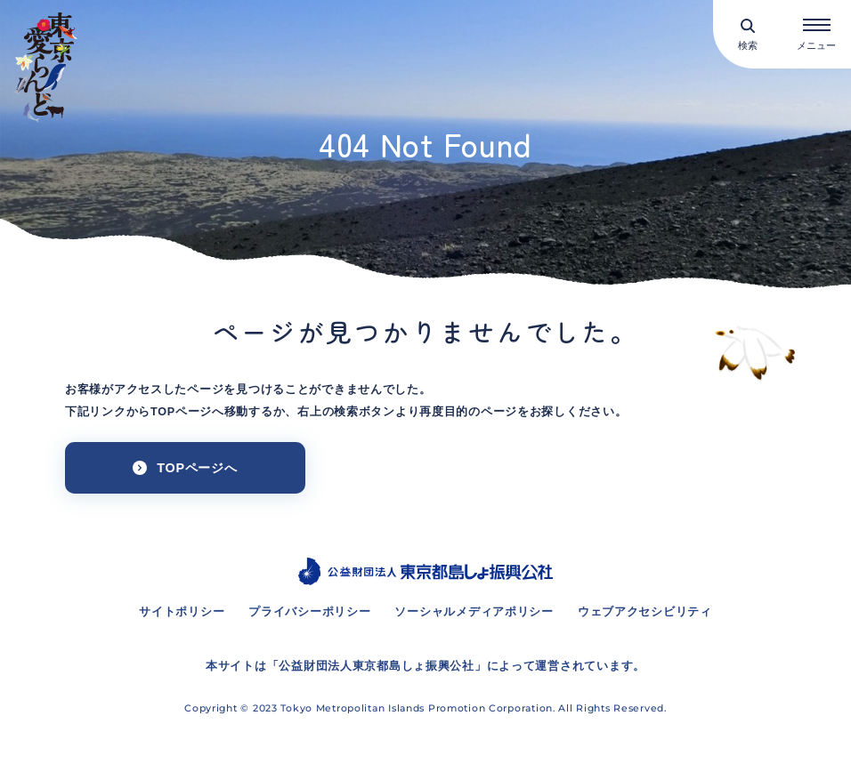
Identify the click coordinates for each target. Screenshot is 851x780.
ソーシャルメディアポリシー (473, 612)
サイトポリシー (181, 612)
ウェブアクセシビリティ (645, 612)
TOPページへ (197, 468)
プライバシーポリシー (309, 612)
